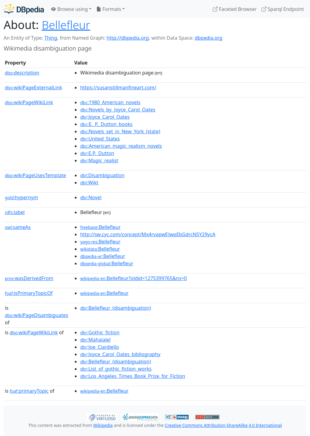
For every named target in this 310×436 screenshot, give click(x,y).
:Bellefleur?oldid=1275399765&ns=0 (133, 278)
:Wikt (89, 182)
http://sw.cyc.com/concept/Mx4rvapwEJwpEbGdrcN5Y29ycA (147, 234)
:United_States (100, 138)
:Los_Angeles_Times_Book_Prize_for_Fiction (132, 376)
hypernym (21, 197)
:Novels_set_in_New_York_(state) (120, 131)
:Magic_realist (99, 160)
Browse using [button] (69, 9)
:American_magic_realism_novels (121, 146)
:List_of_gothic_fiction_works (116, 368)
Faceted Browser (235, 9)
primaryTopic (29, 391)
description (22, 72)
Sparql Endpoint (283, 9)
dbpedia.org (209, 38)
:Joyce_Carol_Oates (105, 117)
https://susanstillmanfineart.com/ (118, 87)
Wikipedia (103, 425)
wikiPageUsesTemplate (35, 175)
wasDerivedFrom (29, 278)
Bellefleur (66, 24)
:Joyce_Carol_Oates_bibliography (120, 354)
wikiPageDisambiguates (36, 315)
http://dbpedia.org (128, 38)
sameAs (18, 227)
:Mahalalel (95, 339)
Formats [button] (108, 9)
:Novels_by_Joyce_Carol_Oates (117, 109)
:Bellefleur (100, 227)
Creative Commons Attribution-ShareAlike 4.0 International (223, 425)
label (15, 212)
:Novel (90, 197)
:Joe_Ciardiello (99, 347)
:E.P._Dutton (97, 153)
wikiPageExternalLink (33, 87)
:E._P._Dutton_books (106, 124)
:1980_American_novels (110, 102)
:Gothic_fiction (100, 332)
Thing (50, 38)
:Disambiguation (102, 175)
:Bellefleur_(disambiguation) (115, 308)
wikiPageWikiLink (29, 102)
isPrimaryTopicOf (29, 293)
